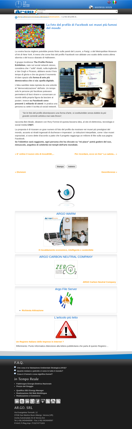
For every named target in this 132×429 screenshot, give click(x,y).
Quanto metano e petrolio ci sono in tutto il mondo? (40, 371)
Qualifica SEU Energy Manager (30, 390)
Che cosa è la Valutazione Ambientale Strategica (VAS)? (42, 368)
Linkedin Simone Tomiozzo (27, 401)
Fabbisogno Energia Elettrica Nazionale (33, 384)
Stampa (60, 166)
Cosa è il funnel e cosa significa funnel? (35, 374)
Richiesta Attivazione (32, 310)
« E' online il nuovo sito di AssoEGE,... (34, 154)
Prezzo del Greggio (24, 386)
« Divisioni (20, 172)
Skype (32, 401)
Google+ (42, 401)
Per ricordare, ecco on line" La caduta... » (96, 154)
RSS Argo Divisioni (48, 401)
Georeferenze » (109, 172)
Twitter (22, 401)
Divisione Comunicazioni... (51, 17)
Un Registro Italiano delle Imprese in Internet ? (40, 341)
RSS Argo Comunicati (58, 401)
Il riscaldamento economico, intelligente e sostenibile (66, 250)
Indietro (71, 166)
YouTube (53, 401)
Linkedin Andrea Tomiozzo (17, 401)
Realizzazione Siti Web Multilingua (31, 393)
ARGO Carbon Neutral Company (99, 282)
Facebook (37, 401)
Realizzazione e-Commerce (28, 396)
